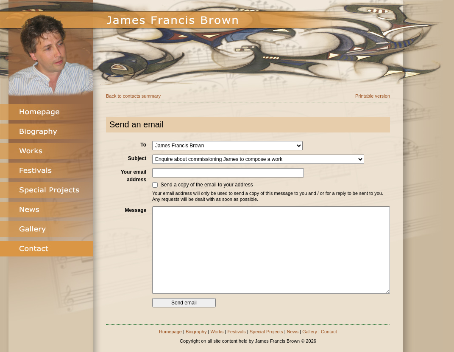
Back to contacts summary (133, 96)
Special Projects (266, 331)
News (293, 331)
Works (216, 331)
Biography (196, 331)
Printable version (372, 96)
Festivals (236, 331)
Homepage (170, 331)
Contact (329, 331)
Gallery (309, 331)
